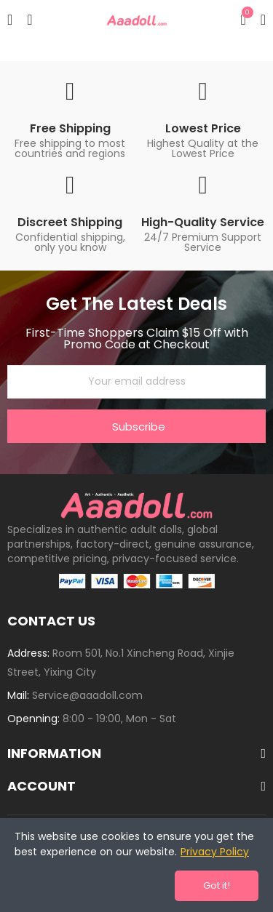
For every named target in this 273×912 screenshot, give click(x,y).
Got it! (216, 885)
